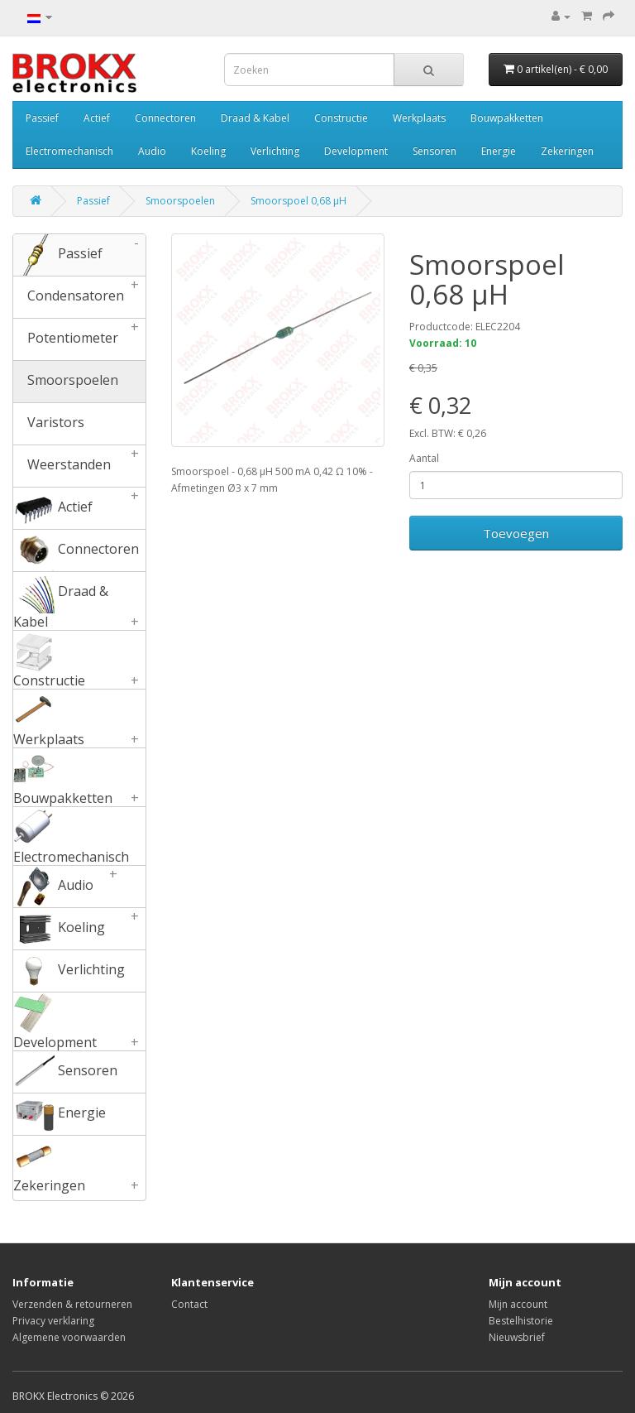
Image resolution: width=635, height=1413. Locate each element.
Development (356, 151)
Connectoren (165, 118)
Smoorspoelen (180, 201)
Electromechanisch (69, 151)
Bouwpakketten (506, 118)
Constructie (341, 118)
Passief (42, 118)
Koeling (208, 151)
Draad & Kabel (255, 118)
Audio (152, 151)
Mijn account (518, 1304)
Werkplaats (419, 118)
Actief (97, 118)
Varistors (48, 424)
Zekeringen (567, 151)
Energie (498, 151)
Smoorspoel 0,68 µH (298, 201)
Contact (189, 1304)
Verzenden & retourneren (72, 1304)
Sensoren (434, 151)
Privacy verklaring (53, 1321)
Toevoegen (516, 533)
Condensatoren (79, 297)
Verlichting (275, 151)
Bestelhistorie (521, 1321)
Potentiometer (79, 339)
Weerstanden (79, 466)
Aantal (424, 458)
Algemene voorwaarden (69, 1337)
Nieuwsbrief (517, 1337)
